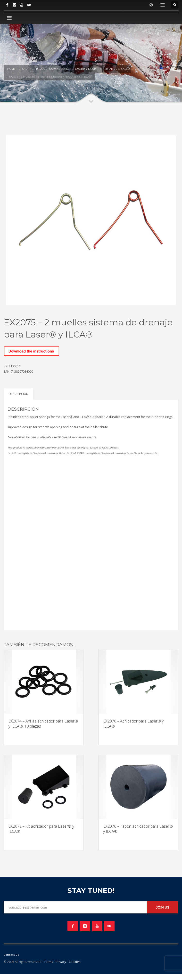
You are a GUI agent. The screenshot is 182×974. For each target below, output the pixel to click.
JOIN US (162, 907)
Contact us (11, 954)
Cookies (75, 961)
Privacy (61, 961)
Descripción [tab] (18, 394)
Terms (48, 961)
